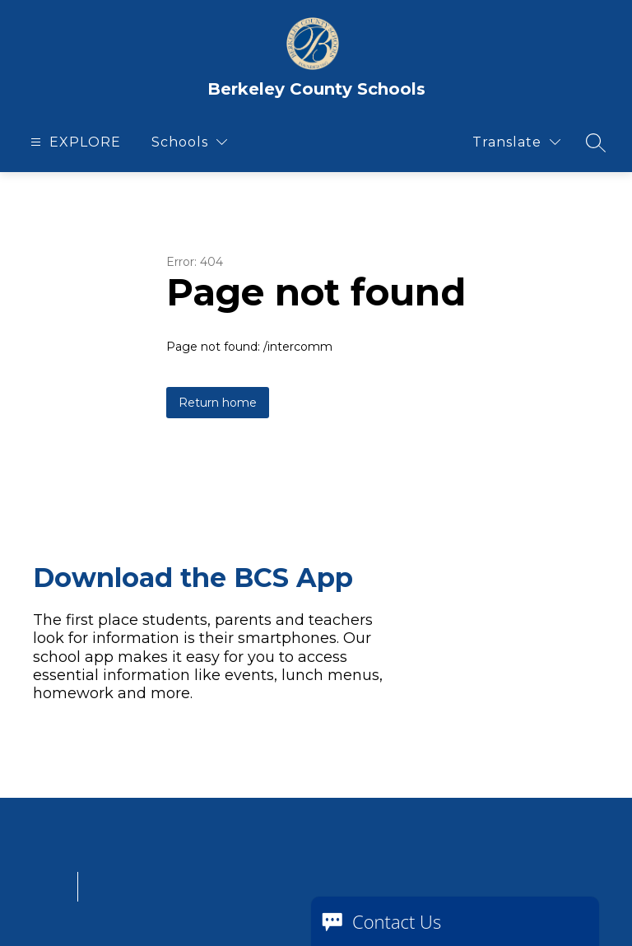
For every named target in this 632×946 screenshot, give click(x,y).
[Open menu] (73, 142)
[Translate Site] (516, 142)
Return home (218, 402)
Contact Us (396, 921)
